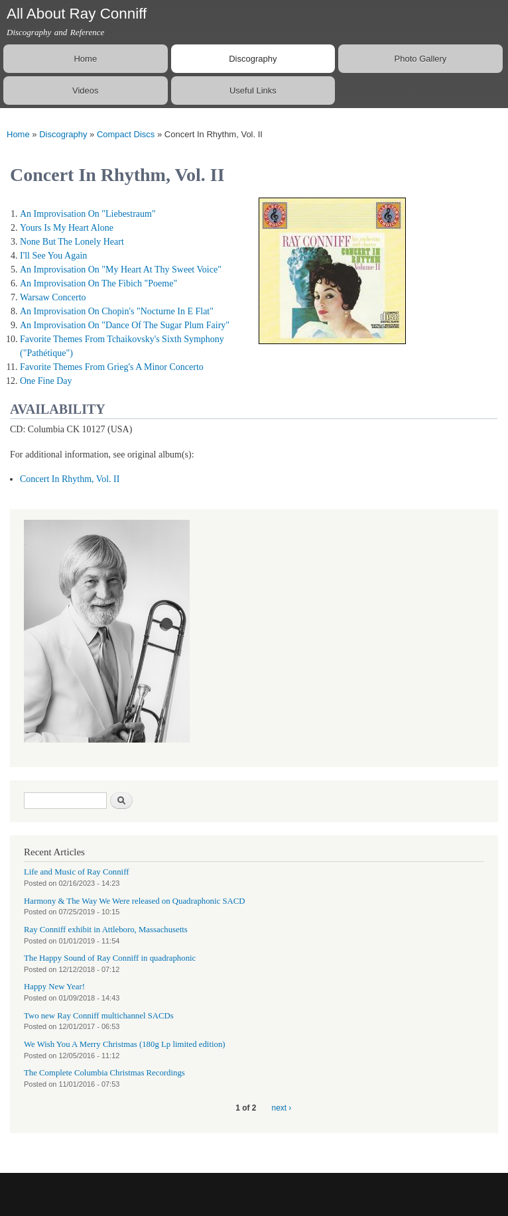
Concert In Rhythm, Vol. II (69, 479)
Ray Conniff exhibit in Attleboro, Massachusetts (106, 929)
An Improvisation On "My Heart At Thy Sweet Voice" (121, 269)
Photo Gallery (421, 59)
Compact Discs (126, 134)
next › (282, 1108)
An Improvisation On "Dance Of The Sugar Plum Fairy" (124, 325)
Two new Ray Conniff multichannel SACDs (99, 1015)
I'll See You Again (53, 256)
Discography (253, 59)
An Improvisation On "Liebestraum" (88, 214)
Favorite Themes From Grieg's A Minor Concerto (112, 367)
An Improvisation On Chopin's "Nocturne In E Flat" (117, 311)
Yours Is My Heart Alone (66, 228)
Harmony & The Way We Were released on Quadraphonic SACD (134, 901)
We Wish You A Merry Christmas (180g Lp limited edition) (124, 1044)
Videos (85, 90)
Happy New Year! (54, 986)
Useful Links (253, 90)
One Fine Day (46, 381)
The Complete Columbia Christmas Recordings (104, 1072)
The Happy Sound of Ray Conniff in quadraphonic (110, 958)
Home (85, 59)
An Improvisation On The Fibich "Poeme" (98, 283)
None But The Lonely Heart (72, 242)
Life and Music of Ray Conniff (76, 872)
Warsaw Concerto (53, 297)
